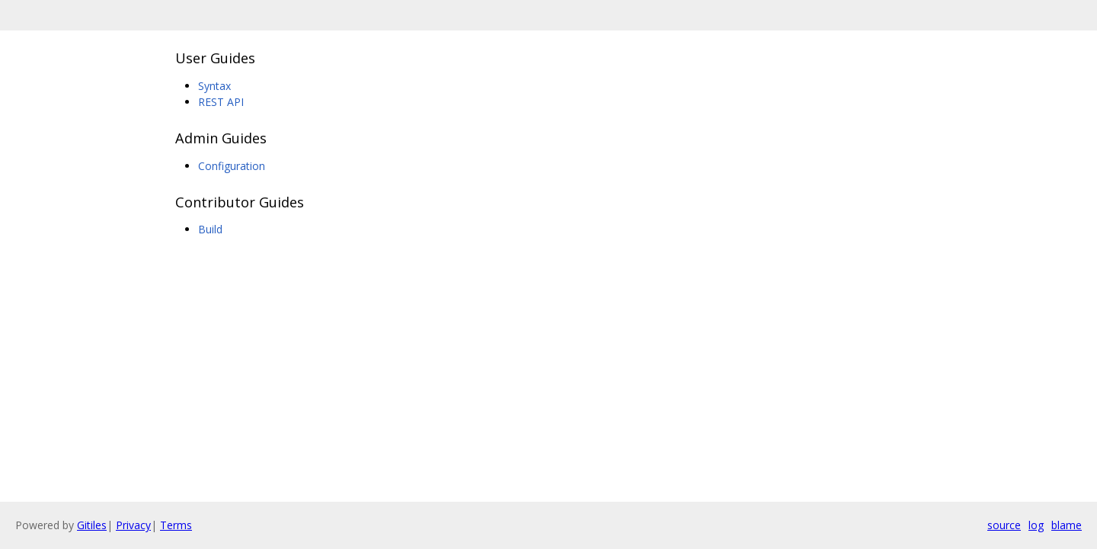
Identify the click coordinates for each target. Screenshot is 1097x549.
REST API (221, 102)
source (1004, 525)
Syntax (214, 86)
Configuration (231, 166)
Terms (176, 525)
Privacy (133, 525)
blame (1066, 525)
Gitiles (92, 525)
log (1036, 525)
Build (210, 229)
